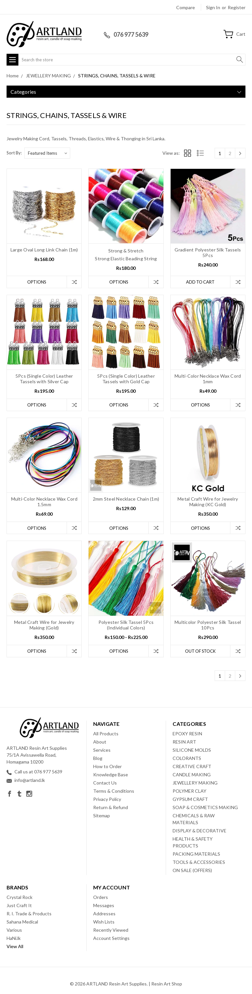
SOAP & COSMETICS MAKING (205, 807)
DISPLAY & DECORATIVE (199, 831)
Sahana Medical (22, 922)
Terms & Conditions (113, 791)
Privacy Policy (107, 799)
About (99, 742)
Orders (100, 897)
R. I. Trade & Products (29, 914)
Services (102, 750)
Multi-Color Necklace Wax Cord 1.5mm (44, 501)
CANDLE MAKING (192, 775)
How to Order (107, 766)
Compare (185, 7)
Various (14, 930)
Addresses (104, 914)
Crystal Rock (19, 897)
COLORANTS (187, 758)
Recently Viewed (110, 930)
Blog (97, 758)
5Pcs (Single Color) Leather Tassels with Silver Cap (44, 379)
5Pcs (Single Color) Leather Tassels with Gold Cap (126, 379)
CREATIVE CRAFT (192, 766)
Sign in (213, 7)
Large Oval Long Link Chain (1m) (44, 249)
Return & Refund (110, 807)
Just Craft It (19, 905)
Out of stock (200, 651)
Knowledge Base (110, 775)
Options (36, 282)
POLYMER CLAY (189, 791)
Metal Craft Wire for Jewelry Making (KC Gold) (208, 501)
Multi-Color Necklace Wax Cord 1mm (208, 379)
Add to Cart (200, 282)
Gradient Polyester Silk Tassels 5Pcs (208, 252)
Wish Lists (104, 922)
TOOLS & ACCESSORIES (199, 862)
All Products (105, 734)
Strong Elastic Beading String (126, 258)
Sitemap (101, 816)
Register (236, 7)
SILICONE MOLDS (192, 750)
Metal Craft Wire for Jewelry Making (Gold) (44, 624)
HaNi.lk (14, 938)
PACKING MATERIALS (196, 854)
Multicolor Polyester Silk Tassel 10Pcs (208, 624)
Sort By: (14, 152)
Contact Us (105, 783)
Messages (103, 905)
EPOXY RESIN (187, 734)
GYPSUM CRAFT (190, 799)
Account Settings (111, 938)
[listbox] (47, 153)
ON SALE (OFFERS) (192, 870)
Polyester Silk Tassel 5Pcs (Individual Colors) (126, 624)
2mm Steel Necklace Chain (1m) (126, 499)
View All (15, 946)
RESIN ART (184, 742)
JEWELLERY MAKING (195, 783)
